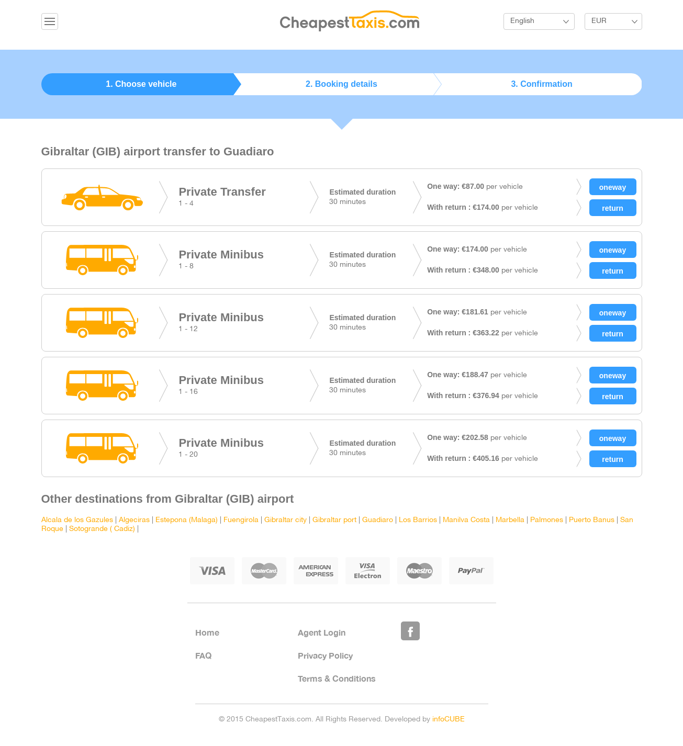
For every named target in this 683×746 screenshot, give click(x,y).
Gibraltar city (285, 520)
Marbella (510, 520)
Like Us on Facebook (410, 630)
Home (207, 632)
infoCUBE (448, 719)
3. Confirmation (541, 84)
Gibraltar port (334, 520)
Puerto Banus (591, 520)
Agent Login (321, 632)
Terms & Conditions (337, 678)
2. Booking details (341, 84)
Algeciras (134, 520)
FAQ (203, 655)
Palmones (546, 520)
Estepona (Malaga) (186, 520)
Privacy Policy (325, 655)
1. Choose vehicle (141, 84)
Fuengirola (241, 520)
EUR (599, 21)
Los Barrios (418, 520)
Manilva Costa (466, 520)
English (522, 21)
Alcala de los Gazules (77, 520)
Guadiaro (377, 520)
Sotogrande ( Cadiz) (102, 529)
